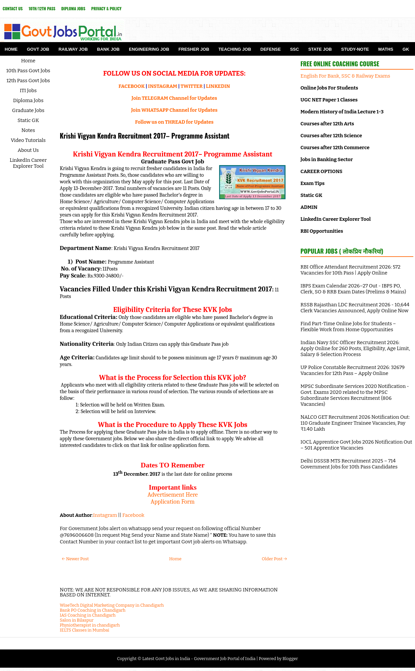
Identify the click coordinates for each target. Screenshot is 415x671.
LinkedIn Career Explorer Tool (28, 163)
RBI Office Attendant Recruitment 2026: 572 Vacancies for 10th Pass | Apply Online (350, 270)
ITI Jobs (28, 90)
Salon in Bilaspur (77, 620)
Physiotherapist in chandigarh (90, 625)
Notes (28, 130)
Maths (385, 49)
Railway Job (73, 49)
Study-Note (355, 49)
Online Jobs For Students (329, 88)
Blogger (290, 658)
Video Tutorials (28, 140)
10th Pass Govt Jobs (28, 71)
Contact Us (13, 8)
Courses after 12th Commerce (335, 148)
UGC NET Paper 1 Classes (329, 100)
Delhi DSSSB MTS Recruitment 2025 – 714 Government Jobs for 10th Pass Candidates (348, 464)
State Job (320, 49)
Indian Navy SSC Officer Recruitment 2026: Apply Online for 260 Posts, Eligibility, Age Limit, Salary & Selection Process (355, 348)
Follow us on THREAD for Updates (174, 122)
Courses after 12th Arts (327, 124)
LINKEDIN (218, 86)
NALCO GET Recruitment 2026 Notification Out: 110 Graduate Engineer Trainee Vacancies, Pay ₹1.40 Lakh (355, 423)
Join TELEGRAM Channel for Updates (174, 98)
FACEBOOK (132, 86)
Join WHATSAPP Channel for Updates (174, 110)
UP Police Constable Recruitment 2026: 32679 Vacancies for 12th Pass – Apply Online (352, 370)
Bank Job (108, 49)
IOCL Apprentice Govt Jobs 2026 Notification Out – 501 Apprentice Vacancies (356, 445)
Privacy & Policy (106, 8)
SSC (294, 49)
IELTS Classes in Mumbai (84, 630)
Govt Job (38, 49)
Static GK (28, 120)
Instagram (105, 515)
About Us (28, 150)
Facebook (133, 515)
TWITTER (192, 86)
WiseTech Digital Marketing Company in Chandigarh (112, 605)
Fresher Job (194, 49)
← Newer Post (75, 558)
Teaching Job (234, 49)
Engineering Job (149, 49)
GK (406, 49)
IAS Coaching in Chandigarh (88, 615)
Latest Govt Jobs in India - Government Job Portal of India (198, 658)
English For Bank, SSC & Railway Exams (345, 76)
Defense (270, 49)
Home (11, 49)
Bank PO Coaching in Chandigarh (92, 610)
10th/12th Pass (42, 8)
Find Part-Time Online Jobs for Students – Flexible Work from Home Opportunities (348, 327)
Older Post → (274, 558)
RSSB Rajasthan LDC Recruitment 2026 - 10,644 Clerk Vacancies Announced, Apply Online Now (354, 308)
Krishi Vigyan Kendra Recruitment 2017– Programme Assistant (144, 135)
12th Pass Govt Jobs (28, 81)
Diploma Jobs (73, 8)
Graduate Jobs (28, 110)
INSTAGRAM (162, 86)
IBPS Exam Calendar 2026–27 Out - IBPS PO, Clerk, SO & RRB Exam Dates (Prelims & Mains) (353, 289)
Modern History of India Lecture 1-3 (341, 112)
